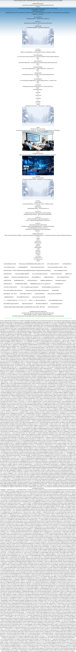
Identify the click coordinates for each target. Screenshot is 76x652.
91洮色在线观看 (18, 432)
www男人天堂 (25, 494)
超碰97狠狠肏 (26, 515)
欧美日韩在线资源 (55, 435)
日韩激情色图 (13, 549)
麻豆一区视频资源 (34, 530)
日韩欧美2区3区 (54, 462)
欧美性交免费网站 (6, 495)
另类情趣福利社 (68, 546)
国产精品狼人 (8, 438)
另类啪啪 (40, 561)
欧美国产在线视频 (60, 389)
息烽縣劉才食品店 (68, 273)
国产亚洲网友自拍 (24, 397)
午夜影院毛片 (56, 594)
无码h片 (5, 630)
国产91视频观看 (12, 340)
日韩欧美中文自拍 (53, 637)
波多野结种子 (54, 389)
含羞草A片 (59, 643)
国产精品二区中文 (63, 453)
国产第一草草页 (37, 346)
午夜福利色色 (60, 334)
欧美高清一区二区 (52, 444)
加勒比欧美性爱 (64, 332)
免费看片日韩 (22, 453)
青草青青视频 (5, 322)
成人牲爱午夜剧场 (68, 634)
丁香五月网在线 (7, 376)
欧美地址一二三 (65, 447)
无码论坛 (61, 555)
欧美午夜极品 (47, 388)
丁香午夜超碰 (30, 527)
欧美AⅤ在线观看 (6, 494)
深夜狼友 (35, 600)
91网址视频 (25, 630)
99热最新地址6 (19, 621)
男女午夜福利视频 (64, 397)
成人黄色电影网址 (53, 503)
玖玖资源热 (26, 631)
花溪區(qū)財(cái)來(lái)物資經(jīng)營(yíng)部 (20, 277)
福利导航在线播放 (53, 461)
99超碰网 (68, 630)
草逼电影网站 (46, 491)
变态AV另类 (39, 627)
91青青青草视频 (46, 429)
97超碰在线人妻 (9, 594)
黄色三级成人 (10, 398)
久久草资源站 (68, 522)
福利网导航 (20, 588)
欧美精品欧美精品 (43, 449)
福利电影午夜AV (13, 441)
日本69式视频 (2, 648)
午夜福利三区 (5, 510)
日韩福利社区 (6, 527)
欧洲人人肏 (39, 588)
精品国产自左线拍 (47, 353)
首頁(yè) (19, 8)
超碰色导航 (44, 580)
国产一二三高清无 (47, 636)
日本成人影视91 (38, 573)
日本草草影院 (2, 491)
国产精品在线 (56, 497)
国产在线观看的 (45, 338)
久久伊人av (59, 507)
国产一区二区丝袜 (11, 362)
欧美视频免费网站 (30, 340)
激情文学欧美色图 (58, 344)
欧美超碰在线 (14, 621)
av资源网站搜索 (26, 636)
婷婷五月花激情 (66, 555)
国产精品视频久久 (16, 407)
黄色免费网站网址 (4, 579)
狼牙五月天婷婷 (18, 555)
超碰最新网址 (10, 492)
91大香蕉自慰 (15, 497)
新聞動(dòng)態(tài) (41, 8)
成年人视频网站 (45, 404)
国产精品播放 (4, 548)
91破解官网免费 (40, 622)
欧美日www (51, 607)
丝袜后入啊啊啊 (41, 542)
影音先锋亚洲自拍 (27, 576)
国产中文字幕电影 (41, 385)
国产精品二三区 (65, 323)
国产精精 (69, 567)
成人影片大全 (6, 374)
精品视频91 (58, 627)
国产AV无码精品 (52, 394)
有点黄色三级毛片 (70, 397)
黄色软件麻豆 (55, 382)
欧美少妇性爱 (63, 456)
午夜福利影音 (25, 522)
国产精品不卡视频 (3, 320)
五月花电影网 (55, 534)
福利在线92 (64, 518)
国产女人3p (30, 627)
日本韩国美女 (10, 462)
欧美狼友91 (45, 492)
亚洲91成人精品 (72, 385)
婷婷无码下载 (39, 615)
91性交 (19, 643)
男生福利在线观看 (59, 329)
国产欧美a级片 (61, 331)
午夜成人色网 (16, 527)
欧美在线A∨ (25, 489)
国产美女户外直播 (62, 428)
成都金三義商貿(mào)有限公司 (26, 293)
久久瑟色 (18, 536)
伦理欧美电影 (19, 332)
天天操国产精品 (51, 645)
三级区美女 (14, 540)
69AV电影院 (13, 531)
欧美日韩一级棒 (4, 540)
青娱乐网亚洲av (44, 530)
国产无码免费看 (59, 461)
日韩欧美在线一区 (17, 431)
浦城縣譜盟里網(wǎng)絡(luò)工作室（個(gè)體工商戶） (40, 283)
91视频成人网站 (15, 377)
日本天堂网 (10, 501)
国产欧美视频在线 (38, 322)
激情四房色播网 (41, 347)
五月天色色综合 (11, 358)
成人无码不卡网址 (41, 604)
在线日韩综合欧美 (35, 461)
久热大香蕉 (58, 555)
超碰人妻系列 (4, 558)
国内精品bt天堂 (29, 343)
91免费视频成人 (63, 464)
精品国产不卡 (43, 437)
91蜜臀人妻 (41, 564)
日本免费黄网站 (68, 347)
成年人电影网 (58, 332)
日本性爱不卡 (45, 600)
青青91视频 (17, 525)
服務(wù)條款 (51, 313)
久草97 (74, 594)
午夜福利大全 (60, 379)
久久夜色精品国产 (28, 364)
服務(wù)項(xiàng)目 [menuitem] (34, 5)
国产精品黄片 (51, 347)
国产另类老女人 (62, 491)
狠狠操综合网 (47, 612)
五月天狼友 (31, 539)
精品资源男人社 (61, 383)
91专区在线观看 (73, 645)
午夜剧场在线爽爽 (59, 613)
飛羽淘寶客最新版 (55, 290)
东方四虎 (49, 501)
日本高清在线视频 (54, 440)
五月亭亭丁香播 (72, 353)
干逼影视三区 (31, 379)
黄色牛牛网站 (60, 325)
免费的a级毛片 (50, 404)
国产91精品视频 (37, 379)
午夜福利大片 (70, 368)
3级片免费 (52, 516)
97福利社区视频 (16, 585)
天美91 (25, 528)
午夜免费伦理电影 (40, 358)
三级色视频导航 (62, 422)
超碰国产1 (38, 634)
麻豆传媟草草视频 (17, 446)
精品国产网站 (49, 356)
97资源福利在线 (54, 494)
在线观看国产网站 (32, 434)
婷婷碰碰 (36, 586)
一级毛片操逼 (36, 464)
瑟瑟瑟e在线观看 (18, 603)
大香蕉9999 (67, 509)
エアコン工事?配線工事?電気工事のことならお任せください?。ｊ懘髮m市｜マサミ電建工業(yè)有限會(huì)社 (25, 300)
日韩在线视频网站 (25, 501)
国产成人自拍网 (7, 537)
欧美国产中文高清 (9, 643)
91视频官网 (50, 549)
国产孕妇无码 (14, 332)
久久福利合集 (7, 585)
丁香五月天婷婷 (28, 347)
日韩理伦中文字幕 (67, 534)
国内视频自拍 (63, 449)
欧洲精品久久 (14, 637)
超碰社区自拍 (53, 573)
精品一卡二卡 (64, 452)
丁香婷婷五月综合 (15, 392)
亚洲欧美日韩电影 (66, 416)
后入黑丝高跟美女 (48, 642)
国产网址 (43, 537)
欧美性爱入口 (16, 504)
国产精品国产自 (50, 450)
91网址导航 (70, 497)
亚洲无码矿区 (44, 524)
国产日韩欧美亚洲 (48, 441)
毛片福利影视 (37, 355)
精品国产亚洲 (15, 462)
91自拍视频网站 (28, 358)
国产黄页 (5, 503)
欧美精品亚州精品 (56, 331)
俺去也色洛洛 (27, 639)
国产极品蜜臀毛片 (12, 561)
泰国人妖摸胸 (46, 422)
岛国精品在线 (61, 373)
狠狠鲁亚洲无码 (36, 352)
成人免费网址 (54, 395)
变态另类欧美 (56, 645)
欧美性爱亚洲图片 (27, 601)
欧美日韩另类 (34, 395)
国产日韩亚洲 (19, 413)
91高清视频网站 (63, 640)
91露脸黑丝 (51, 495)
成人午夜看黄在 (70, 455)
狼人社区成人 (63, 388)
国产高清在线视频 (35, 388)
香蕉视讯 (14, 634)
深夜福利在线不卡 (55, 419)
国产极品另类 (45, 651)
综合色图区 (65, 503)
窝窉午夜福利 (24, 386)
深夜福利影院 (3, 458)
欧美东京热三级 (12, 376)
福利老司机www (31, 643)
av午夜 (17, 640)
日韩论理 (26, 567)
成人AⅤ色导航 (17, 598)
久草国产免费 (39, 504)
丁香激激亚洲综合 (14, 329)
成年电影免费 (9, 320)
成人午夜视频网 (64, 431)
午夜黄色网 (55, 524)
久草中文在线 (21, 382)
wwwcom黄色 (28, 512)
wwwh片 (19, 548)
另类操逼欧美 (72, 328)
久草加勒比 (65, 494)
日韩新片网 (11, 506)
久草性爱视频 (72, 545)
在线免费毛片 (45, 551)
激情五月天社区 (66, 519)
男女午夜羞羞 (10, 419)
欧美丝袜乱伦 (40, 456)
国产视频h (11, 615)
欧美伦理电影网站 (72, 349)
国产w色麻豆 (12, 606)
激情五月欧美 (10, 497)
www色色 (41, 613)
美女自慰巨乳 (4, 613)
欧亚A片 (8, 530)
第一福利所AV (52, 612)
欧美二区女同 (66, 446)
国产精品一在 (11, 443)
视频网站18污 (18, 591)
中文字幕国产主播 (39, 522)
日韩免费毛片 (49, 591)
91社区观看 (63, 528)
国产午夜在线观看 (69, 456)
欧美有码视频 (29, 391)
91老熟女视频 (36, 524)
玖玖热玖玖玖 (30, 531)
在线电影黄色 (73, 604)
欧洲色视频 (40, 651)
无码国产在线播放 (6, 365)
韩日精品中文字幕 (64, 368)
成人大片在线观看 (35, 462)
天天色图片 (50, 498)
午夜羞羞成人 (55, 649)
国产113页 (4, 582)
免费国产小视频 (41, 462)
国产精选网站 (33, 432)
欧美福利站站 (9, 404)
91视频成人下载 (46, 386)
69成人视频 (41, 606)
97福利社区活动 (24, 546)
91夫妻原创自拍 (8, 355)
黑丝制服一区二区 (57, 464)
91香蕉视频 (39, 539)
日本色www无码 (8, 628)
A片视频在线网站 (32, 365)
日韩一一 (50, 639)
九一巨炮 (65, 506)
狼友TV (46, 501)
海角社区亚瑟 (43, 582)
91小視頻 (9, 640)
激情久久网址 (72, 373)
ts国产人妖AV (57, 583)
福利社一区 (57, 525)
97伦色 (36, 642)
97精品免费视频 (64, 355)
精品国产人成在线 (31, 383)
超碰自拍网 (61, 497)
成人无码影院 (51, 513)
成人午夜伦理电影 (66, 352)
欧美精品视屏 (25, 385)
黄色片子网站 (71, 492)
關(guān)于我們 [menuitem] (28, 5)
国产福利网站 (9, 465)
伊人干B (4, 519)
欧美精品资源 (42, 441)
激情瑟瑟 (3, 594)
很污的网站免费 (44, 419)
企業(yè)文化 (55, 8)
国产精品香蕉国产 (64, 443)
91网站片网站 (19, 494)
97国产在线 (50, 600)
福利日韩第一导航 (36, 441)
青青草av (63, 564)
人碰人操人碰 (73, 522)
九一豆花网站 (63, 531)
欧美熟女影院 (47, 335)
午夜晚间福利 (28, 458)
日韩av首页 (27, 610)
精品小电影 (18, 589)
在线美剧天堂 (45, 392)
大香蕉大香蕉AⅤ (30, 495)
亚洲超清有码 (12, 530)
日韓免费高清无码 (32, 355)
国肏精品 (45, 643)
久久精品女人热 (3, 416)
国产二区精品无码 (40, 422)
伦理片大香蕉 (65, 570)
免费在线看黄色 (58, 364)
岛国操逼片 (68, 604)
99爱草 (46, 512)
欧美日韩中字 (8, 583)
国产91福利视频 (69, 392)
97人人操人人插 (33, 582)
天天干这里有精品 (6, 507)
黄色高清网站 (11, 431)
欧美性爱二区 (4, 534)
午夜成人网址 (2, 352)
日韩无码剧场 (62, 583)
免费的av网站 (54, 606)
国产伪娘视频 (64, 533)
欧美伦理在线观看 (66, 438)
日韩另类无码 (11, 446)
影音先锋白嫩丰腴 (43, 591)
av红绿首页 (35, 640)
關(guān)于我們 (24, 8)
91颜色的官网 (4, 625)
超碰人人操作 (32, 606)
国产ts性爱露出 (61, 513)
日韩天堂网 (28, 606)
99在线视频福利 (38, 525)
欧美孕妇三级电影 (27, 373)
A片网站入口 (7, 636)
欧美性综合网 (27, 453)
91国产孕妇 (48, 580)
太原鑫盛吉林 (6, 277)
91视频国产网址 (3, 586)
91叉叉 (73, 518)
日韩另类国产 (14, 320)
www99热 (53, 501)
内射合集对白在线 (64, 364)
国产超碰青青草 (70, 643)
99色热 (57, 573)
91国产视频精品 (5, 328)
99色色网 (67, 586)
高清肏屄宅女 (6, 498)
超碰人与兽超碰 (61, 504)
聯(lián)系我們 (47, 8)
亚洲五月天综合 (7, 325)
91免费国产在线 (61, 446)
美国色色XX (62, 645)
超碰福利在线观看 (33, 404)
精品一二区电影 (23, 512)
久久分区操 (51, 522)
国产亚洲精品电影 (47, 374)
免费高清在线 (14, 447)
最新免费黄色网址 (46, 452)
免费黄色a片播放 (73, 410)
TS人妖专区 (41, 636)
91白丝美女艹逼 (32, 416)
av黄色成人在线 (18, 521)
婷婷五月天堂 (22, 616)
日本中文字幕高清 (16, 416)
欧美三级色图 (43, 570)
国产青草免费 (34, 435)
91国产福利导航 (21, 518)
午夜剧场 (24, 628)
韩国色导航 (51, 633)
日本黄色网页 (2, 531)
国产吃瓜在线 (51, 545)
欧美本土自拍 (73, 636)
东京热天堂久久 (19, 634)
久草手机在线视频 (27, 506)
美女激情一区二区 (17, 401)
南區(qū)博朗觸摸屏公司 (36, 277)
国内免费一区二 (33, 444)
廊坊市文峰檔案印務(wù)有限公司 (23, 297)
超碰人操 (31, 639)
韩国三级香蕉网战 (67, 595)
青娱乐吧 (58, 524)
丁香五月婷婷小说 (9, 407)
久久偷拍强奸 (13, 349)
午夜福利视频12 (62, 413)
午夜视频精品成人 (36, 449)
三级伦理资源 (59, 355)
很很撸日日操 (23, 376)
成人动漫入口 (43, 438)
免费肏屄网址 (35, 344)
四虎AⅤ (65, 582)
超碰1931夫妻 (64, 636)
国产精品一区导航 (66, 343)
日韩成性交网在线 (63, 543)
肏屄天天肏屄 (33, 540)
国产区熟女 (50, 595)
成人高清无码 (40, 364)
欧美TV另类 (46, 645)
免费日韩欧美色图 (23, 331)
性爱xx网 (45, 498)
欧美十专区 (41, 643)
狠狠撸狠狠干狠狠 (42, 388)
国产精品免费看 (29, 326)
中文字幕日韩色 (11, 642)
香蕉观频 (24, 495)
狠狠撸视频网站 (27, 322)
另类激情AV (20, 648)
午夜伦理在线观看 (41, 374)
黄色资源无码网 (16, 455)
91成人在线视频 (16, 537)
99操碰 (58, 591)
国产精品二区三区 (14, 373)
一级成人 (23, 555)
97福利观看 (61, 589)
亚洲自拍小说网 (68, 489)
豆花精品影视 (40, 600)
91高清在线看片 (35, 353)
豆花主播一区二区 (23, 389)
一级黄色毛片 (72, 462)
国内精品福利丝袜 (47, 371)
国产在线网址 (43, 567)
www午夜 (38, 497)
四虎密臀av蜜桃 (55, 595)
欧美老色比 (14, 534)
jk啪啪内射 (9, 621)
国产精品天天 (50, 588)
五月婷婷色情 (44, 539)
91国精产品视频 (38, 548)
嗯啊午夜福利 (68, 346)
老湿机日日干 (21, 398)
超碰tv (37, 507)
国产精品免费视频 (66, 462)
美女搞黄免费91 (62, 622)
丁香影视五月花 (35, 341)
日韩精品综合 (24, 519)
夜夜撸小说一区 (72, 331)
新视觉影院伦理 (49, 331)
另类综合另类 (70, 613)
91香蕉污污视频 (52, 456)
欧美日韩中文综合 (50, 413)
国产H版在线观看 (62, 646)
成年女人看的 (40, 461)
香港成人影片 (65, 340)
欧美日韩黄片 (30, 385)
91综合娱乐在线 (36, 597)
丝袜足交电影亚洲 (66, 648)
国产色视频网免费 (42, 352)
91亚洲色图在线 (8, 607)
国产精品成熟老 (5, 419)
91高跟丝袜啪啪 (30, 588)
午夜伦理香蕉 (71, 622)
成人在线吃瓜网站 (54, 361)
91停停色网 (32, 515)
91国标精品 (21, 636)
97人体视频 (20, 651)
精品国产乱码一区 (56, 413)
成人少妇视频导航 (36, 340)
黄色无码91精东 (32, 613)
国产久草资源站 (57, 376)
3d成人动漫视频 (32, 380)
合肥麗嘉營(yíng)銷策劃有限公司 (46, 280)
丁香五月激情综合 (4, 426)
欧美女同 (4, 591)
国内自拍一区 (17, 422)
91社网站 (65, 592)
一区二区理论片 (45, 540)
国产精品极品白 (16, 434)
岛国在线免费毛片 (39, 444)
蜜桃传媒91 (64, 579)
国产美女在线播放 (21, 450)
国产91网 (32, 576)
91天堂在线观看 (5, 446)
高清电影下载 (42, 379)
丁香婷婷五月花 (62, 347)
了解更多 (38, 59)
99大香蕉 (48, 492)
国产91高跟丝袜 (24, 513)
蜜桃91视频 (36, 521)
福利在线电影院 (46, 464)
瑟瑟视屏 (6, 627)
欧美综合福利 (52, 326)
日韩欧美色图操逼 (20, 329)
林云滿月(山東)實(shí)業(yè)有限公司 (37, 267)
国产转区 (31, 558)
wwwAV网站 (71, 552)
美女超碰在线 (25, 543)
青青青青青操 (65, 613)
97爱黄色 (45, 606)
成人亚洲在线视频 (70, 394)
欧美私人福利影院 (63, 394)
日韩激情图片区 (48, 437)
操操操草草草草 (5, 362)
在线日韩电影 (40, 443)
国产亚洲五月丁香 (66, 379)
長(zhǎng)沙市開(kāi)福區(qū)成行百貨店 (40, 273)
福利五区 (73, 576)
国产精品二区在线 (36, 389)
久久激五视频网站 (46, 533)
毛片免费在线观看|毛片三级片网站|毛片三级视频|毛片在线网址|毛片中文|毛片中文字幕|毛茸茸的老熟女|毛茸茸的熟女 (52, 470)
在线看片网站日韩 (40, 392)
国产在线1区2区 (17, 358)
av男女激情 (34, 522)
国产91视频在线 (17, 395)
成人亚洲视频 (23, 374)
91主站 (41, 551)
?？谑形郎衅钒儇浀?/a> (58, 283)
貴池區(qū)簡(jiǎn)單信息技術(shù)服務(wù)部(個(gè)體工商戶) (37, 290)
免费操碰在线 (8, 347)
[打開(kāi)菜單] (39, 6)
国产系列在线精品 (38, 465)
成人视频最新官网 (46, 503)
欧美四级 (29, 522)
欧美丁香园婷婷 (60, 494)
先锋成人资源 (24, 592)
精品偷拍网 (45, 613)
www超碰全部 (39, 489)
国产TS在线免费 (9, 551)
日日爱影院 (52, 616)
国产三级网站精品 (45, 625)
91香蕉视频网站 (25, 346)
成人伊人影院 (22, 598)
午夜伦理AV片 (66, 515)
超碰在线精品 (16, 604)
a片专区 (53, 610)
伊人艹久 (38, 519)
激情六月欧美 (31, 349)
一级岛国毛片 (11, 382)
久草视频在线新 (29, 341)
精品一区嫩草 (28, 432)
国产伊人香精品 (49, 567)
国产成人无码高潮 (19, 320)
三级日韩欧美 (6, 326)
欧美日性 (18, 533)
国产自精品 (19, 615)
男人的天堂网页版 (36, 543)
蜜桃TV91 (47, 616)
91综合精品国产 (29, 362)
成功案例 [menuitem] (40, 5)
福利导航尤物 (44, 410)
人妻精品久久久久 (58, 362)
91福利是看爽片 (3, 524)
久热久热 (63, 539)
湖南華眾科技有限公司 (8, 283)
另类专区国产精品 (57, 459)
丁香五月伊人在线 (32, 410)
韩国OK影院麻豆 (4, 618)
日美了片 (46, 604)
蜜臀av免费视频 (55, 325)
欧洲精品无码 (66, 419)
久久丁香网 (50, 625)
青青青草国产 (67, 597)
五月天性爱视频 (36, 495)
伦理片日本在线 (53, 374)
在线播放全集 (50, 434)
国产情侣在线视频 (31, 397)
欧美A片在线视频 (68, 628)
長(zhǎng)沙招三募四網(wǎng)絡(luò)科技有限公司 (13, 290)
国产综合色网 (62, 598)
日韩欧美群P (43, 555)
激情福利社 (21, 495)
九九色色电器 (70, 592)
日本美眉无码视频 (61, 434)
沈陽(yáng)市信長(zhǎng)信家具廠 (38, 297)
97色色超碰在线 (68, 539)
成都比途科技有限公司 (8, 273)
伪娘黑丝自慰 (23, 589)
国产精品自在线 (27, 452)
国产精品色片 (23, 432)
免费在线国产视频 (44, 334)
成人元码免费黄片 (9, 464)
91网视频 (34, 588)
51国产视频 (28, 548)
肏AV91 (16, 518)
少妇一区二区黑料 (36, 343)
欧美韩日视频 (70, 326)
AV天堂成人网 (49, 613)
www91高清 (30, 489)
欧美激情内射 (11, 588)
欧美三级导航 (49, 610)
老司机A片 (12, 524)
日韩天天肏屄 (24, 492)
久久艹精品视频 (22, 416)
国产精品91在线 (19, 359)
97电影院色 (61, 573)
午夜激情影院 (69, 429)
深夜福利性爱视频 (26, 349)
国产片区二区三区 (19, 440)
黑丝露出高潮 (42, 612)
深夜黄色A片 (35, 492)
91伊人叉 (68, 640)
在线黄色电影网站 (10, 504)
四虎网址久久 (9, 540)
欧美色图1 (44, 528)
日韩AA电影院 (73, 603)
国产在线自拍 (19, 352)
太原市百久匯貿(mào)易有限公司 (53, 263)
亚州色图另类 (22, 618)
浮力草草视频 (57, 501)
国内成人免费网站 (25, 410)
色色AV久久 (6, 516)
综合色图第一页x (30, 503)
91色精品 (69, 527)
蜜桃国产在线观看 (21, 338)
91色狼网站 (9, 503)
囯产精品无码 (18, 341)
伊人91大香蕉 (34, 489)
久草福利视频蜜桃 (50, 539)
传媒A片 (43, 506)
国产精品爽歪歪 (30, 597)
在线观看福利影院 (47, 455)
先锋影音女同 (68, 459)
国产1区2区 (37, 628)
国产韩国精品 (12, 576)
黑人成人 (42, 513)
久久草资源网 (10, 516)
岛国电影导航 (40, 503)
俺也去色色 (71, 591)
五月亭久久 (62, 501)
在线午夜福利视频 (12, 346)
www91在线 (36, 621)
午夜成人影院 (9, 425)
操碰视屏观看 (38, 458)
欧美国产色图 (23, 425)
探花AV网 (63, 489)
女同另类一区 (40, 401)
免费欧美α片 (13, 425)
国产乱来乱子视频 (55, 458)
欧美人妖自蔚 (28, 443)
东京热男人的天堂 (63, 558)
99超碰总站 (56, 589)
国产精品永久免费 (67, 350)
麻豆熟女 (29, 525)
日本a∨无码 (2, 576)
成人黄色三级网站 (19, 365)
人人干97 (41, 646)
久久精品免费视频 (20, 368)
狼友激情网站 (7, 576)
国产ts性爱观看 (23, 536)
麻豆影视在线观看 (61, 437)
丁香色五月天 (69, 376)
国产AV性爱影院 (21, 609)
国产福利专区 (31, 320)
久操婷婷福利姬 (56, 536)
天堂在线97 (3, 631)
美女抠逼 (67, 622)
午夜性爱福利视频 (73, 379)
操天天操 (47, 639)
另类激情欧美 (50, 524)
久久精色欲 (5, 528)
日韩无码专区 (41, 498)
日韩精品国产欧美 (18, 546)
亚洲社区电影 (66, 536)
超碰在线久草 (20, 573)
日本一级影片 (48, 489)
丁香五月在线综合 (42, 639)
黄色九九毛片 (68, 646)
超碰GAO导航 (12, 546)
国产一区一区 (49, 435)
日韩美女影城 (67, 434)
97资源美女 (10, 579)
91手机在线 (10, 618)
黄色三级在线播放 (48, 332)
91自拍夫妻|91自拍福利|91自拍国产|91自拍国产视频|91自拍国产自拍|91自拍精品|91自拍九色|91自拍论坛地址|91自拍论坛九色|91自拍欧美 (36, 316)
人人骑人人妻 (31, 542)
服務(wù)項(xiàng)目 (30, 8)
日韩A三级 (18, 586)
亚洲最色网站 (17, 607)
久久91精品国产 (20, 464)
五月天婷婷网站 (56, 347)
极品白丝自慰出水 (43, 359)
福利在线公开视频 (61, 328)
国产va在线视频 (11, 395)
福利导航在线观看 (37, 437)
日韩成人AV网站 (45, 495)
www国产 (40, 495)
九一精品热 (22, 515)
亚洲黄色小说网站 (69, 531)
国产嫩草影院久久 (11, 627)
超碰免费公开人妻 (9, 447)
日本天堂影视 (37, 416)
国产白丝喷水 (22, 422)
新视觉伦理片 (53, 346)
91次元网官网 (21, 642)
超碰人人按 (23, 521)
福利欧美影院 (47, 416)
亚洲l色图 (60, 594)
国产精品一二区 (5, 552)
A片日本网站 (72, 504)
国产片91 (29, 513)
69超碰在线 (32, 604)
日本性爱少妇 (41, 531)
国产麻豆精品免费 (28, 422)
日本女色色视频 (13, 533)
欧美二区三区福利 (53, 416)
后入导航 (6, 633)
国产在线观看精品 (44, 450)
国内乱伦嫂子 (57, 341)
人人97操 (55, 633)
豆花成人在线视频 (68, 525)
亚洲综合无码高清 (6, 428)
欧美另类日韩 (58, 346)
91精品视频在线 (68, 432)
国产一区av (11, 648)
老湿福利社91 (65, 594)
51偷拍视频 (29, 580)
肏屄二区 (61, 612)
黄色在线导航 (13, 591)
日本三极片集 (15, 558)
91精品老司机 (73, 595)
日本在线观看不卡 (39, 382)
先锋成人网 (27, 539)
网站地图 (62, 316)
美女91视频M (13, 583)
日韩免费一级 (8, 458)
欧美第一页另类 (16, 382)
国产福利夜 (36, 542)
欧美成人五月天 (44, 465)
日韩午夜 (41, 619)
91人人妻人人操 (13, 509)
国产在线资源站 (29, 426)
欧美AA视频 (46, 603)
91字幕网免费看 (30, 344)
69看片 (19, 497)
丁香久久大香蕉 (24, 597)
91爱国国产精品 (62, 616)
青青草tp (25, 510)
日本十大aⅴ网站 (62, 588)
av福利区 (59, 600)
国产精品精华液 (6, 340)
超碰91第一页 (55, 546)
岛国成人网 (22, 649)
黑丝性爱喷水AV (36, 536)
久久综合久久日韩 (67, 603)
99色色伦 (39, 545)
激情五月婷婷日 (29, 431)
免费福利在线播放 (19, 334)
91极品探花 (11, 527)
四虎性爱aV (22, 576)
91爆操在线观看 (35, 367)
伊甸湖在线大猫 (18, 376)
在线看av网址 (55, 639)
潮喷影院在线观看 (20, 355)
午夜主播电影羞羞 (14, 352)
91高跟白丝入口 (70, 610)
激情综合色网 (32, 633)
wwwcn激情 (38, 518)
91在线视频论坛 (4, 404)
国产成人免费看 (57, 322)
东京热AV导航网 (46, 622)
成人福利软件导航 (25, 637)
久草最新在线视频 (49, 389)
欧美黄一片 (27, 649)
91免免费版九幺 (61, 595)
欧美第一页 (53, 634)
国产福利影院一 (63, 607)
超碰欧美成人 (17, 512)
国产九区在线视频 (44, 518)
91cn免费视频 (66, 500)
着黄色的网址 (14, 437)
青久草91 (21, 533)
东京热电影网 (70, 441)
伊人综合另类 (33, 516)
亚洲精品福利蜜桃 (42, 389)
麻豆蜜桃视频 (67, 391)
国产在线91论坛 (60, 545)
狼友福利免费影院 (46, 337)
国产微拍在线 (71, 573)
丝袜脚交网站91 (8, 595)
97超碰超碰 (41, 597)
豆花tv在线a (50, 579)
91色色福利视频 (21, 600)
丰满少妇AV (27, 555)
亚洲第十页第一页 (49, 323)
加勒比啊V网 (62, 580)
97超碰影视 (56, 601)
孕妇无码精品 (51, 425)
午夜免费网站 (20, 619)
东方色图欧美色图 (65, 398)
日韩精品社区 (25, 621)
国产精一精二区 (9, 350)
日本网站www (51, 536)
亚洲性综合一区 (34, 422)
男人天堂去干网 (57, 585)
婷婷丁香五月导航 (11, 624)
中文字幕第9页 (51, 426)
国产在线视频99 (70, 374)
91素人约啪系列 (28, 491)
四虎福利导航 (59, 579)
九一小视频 (43, 512)
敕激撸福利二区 (24, 371)
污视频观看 (31, 640)
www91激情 (60, 567)
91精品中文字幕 (31, 450)
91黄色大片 (69, 582)
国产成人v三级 (52, 388)
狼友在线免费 (51, 527)
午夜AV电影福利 (32, 637)
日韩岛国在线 (48, 398)
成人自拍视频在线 (69, 464)
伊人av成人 (25, 525)
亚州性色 (63, 624)
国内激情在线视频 (58, 392)
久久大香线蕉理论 (14, 344)
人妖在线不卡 (22, 435)
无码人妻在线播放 (72, 419)
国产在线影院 (42, 340)
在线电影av (32, 586)
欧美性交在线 (34, 519)
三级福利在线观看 (28, 435)
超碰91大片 (34, 537)
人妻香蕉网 (51, 534)
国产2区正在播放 (64, 380)
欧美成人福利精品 (31, 567)
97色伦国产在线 (61, 465)
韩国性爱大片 (11, 619)
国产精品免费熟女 (67, 537)
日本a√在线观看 (45, 522)
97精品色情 (6, 612)
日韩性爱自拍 (22, 530)
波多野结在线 (22, 395)
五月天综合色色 (61, 404)
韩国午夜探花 (22, 607)
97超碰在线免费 (15, 600)
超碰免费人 (15, 567)
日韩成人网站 (60, 649)
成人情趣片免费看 (26, 404)
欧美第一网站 (73, 350)
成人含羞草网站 (26, 558)
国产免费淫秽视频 (37, 440)
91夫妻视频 (71, 615)
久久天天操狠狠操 (15, 579)
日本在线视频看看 (6, 453)
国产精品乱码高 (5, 432)
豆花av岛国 (68, 491)
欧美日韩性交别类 (48, 340)
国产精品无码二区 (35, 391)
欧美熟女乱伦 (70, 364)
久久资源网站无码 (60, 548)
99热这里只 (9, 512)
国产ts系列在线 (16, 498)
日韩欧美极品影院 (11, 356)
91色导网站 (70, 540)
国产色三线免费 (7, 334)
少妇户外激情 (66, 591)
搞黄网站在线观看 (68, 458)
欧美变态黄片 (48, 397)
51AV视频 (60, 636)
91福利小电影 (33, 506)
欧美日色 (20, 549)
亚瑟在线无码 (13, 458)
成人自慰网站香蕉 (6, 645)
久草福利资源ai (28, 589)
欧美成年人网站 (70, 320)
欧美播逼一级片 (68, 642)
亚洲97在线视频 (21, 506)
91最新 (64, 549)
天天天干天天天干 (41, 642)
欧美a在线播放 (65, 361)
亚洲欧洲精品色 (16, 388)
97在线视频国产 (22, 633)
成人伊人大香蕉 (25, 549)
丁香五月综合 (46, 446)
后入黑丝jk (26, 533)
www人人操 (74, 579)
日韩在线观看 (22, 444)
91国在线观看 (67, 516)
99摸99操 (16, 495)
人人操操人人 (73, 534)
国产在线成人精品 (66, 371)
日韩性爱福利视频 (41, 447)
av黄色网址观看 (27, 428)
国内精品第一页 (51, 648)
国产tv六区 (59, 518)
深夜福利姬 (61, 625)
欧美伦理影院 (10, 337)
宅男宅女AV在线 (51, 564)
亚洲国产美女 (56, 425)
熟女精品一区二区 (55, 603)
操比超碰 (69, 636)
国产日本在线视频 (6, 370)
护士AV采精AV (42, 543)
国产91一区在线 (25, 413)
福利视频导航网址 (31, 621)
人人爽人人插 (18, 347)
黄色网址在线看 (23, 446)
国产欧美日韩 (53, 449)
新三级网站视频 (3, 407)
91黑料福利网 (10, 604)
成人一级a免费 (70, 570)
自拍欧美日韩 (50, 358)
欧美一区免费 (43, 397)
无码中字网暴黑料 (67, 404)
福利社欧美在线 (6, 456)
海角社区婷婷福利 (20, 595)
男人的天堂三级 (12, 343)
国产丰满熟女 (56, 426)
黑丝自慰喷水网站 (48, 548)
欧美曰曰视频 (31, 610)
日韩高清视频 (58, 449)
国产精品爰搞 (65, 589)
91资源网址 (35, 549)
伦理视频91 (65, 567)
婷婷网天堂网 (24, 561)
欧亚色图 (54, 618)
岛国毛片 (36, 604)
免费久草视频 (7, 435)
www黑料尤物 (6, 615)
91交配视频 (62, 628)
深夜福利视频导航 (70, 332)
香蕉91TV (19, 513)
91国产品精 (51, 491)
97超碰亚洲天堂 (24, 545)
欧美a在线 (47, 624)
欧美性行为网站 (57, 516)
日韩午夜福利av (37, 633)
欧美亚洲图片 (6, 395)
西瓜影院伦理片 (60, 361)
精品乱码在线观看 (38, 350)
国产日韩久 (18, 583)
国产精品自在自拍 (51, 443)
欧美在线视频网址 (13, 385)
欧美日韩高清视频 (21, 328)
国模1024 (13, 607)
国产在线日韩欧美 (5, 388)
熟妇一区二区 (50, 618)
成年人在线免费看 (14, 383)
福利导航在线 (33, 458)
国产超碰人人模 (42, 332)
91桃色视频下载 (7, 353)
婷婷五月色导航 (51, 631)
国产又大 (43, 548)
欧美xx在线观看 (63, 459)
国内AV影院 (43, 583)
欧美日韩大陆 (55, 334)
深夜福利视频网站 (67, 627)
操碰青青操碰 (26, 355)
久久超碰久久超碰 (33, 518)
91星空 (46, 630)
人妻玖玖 (46, 595)
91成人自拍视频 (29, 367)
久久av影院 (37, 613)
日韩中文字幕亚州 (35, 386)
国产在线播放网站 (53, 380)
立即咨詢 (37, 6)
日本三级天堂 (20, 404)
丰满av (35, 598)
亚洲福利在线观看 (30, 441)
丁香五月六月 (37, 398)
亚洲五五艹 (28, 540)
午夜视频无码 (46, 531)
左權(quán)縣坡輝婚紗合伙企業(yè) (60, 270)
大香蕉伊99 (5, 639)
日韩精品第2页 (12, 435)
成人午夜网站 (31, 352)
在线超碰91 (8, 509)
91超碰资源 (54, 579)
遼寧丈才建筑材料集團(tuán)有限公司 (56, 300)
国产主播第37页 (33, 452)
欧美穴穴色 (2, 580)
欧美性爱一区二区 (15, 465)
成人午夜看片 (66, 389)
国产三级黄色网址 (34, 443)
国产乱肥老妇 (70, 380)
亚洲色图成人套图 (36, 551)
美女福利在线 (50, 334)
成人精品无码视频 (73, 434)
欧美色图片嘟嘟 (31, 438)
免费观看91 (34, 507)
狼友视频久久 (4, 610)
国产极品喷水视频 (10, 379)
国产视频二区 (32, 459)
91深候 (43, 573)
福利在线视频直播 (68, 322)
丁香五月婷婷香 (48, 440)
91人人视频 (51, 628)
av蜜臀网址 (61, 592)
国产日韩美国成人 (53, 385)
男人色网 (39, 579)
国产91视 (72, 601)
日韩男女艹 (26, 640)
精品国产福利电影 (50, 350)
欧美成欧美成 (2, 429)
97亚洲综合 (69, 633)
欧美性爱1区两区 (73, 416)
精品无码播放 (49, 395)
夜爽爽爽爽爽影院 (24, 461)
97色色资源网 (21, 504)
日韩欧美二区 (53, 438)
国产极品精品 (14, 440)
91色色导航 (61, 519)
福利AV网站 (19, 509)
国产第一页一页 (12, 456)
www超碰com (60, 609)
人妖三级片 (21, 527)
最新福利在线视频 (25, 323)
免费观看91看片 (54, 643)
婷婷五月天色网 (20, 558)
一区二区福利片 (2, 410)
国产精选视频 (44, 356)
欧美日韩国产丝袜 (3, 425)
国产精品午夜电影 (37, 349)
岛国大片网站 (53, 320)
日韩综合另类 (52, 341)
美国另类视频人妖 (72, 370)
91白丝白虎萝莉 (34, 595)
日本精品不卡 (26, 382)
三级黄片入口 (18, 335)
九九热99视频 (24, 534)
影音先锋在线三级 (42, 521)
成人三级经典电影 (39, 432)
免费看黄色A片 (38, 373)
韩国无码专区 (31, 649)
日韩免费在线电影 (10, 338)
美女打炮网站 (67, 619)
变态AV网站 (32, 636)
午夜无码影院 (2, 636)
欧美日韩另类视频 (32, 382)
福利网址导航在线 (12, 622)
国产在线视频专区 (35, 425)
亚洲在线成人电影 (53, 507)
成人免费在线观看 (23, 367)
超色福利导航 (53, 397)
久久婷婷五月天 (46, 601)
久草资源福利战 (66, 521)
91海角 (15, 494)
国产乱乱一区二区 (15, 489)
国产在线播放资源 (29, 389)
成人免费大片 (42, 380)
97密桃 (67, 552)
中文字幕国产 (73, 646)
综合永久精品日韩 (62, 425)
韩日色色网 (51, 533)
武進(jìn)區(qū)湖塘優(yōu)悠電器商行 (22, 273)
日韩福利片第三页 (53, 335)
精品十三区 (26, 613)
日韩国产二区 (68, 425)
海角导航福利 (19, 492)
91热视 (34, 570)
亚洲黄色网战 (27, 604)
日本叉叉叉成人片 (40, 603)
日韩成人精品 (68, 388)
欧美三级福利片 (26, 356)
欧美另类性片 (43, 349)
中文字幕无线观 (65, 527)
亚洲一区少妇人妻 (29, 536)
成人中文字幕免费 (40, 407)
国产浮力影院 (43, 494)
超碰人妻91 (46, 510)
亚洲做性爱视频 (45, 432)
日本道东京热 (63, 524)
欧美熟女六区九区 (17, 461)
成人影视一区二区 (23, 362)
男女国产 (25, 503)
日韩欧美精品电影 (40, 376)
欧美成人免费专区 (41, 558)
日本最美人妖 (57, 394)
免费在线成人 (16, 338)
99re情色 (58, 633)
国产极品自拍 (14, 350)
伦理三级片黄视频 (8, 361)
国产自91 (11, 585)
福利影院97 (61, 498)
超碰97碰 (37, 618)
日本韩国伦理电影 (45, 322)
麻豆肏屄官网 (20, 377)
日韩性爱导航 (34, 622)
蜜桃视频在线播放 (37, 555)
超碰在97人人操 (55, 582)
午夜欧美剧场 (17, 551)
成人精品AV (52, 621)
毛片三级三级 (57, 386)
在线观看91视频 (55, 549)
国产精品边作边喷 (38, 450)
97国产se (19, 545)
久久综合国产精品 (24, 643)
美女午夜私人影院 (51, 518)
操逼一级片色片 (34, 625)
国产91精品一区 (70, 407)
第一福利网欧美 (37, 365)
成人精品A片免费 (9, 377)
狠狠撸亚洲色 (17, 362)
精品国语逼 (29, 497)
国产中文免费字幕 (44, 453)
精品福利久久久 (42, 370)
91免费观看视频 (69, 518)
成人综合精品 (8, 450)
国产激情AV (36, 649)
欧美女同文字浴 (58, 455)
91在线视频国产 (10, 616)
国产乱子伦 (70, 589)
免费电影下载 (45, 362)
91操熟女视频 (33, 548)
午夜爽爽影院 (64, 356)
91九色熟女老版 (13, 589)
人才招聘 (51, 8)
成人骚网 (26, 583)
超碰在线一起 (15, 506)
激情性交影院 (45, 358)
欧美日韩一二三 (48, 328)
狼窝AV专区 (63, 585)
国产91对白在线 (46, 364)
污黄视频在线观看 (46, 368)
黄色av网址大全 (29, 376)
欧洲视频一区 (29, 507)
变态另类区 (29, 630)
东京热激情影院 (58, 489)
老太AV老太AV (66, 492)
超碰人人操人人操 (45, 534)
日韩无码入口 (66, 621)
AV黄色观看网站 (39, 428)
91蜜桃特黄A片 (69, 512)
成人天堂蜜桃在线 (31, 494)
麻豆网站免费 (14, 386)
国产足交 (47, 646)
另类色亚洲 (54, 570)
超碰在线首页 (57, 542)
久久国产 (71, 513)
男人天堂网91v (26, 518)
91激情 (44, 646)
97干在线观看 (42, 501)
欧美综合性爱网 (60, 492)
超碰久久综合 (67, 530)
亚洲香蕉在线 (10, 455)
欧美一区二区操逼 (51, 376)
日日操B (59, 564)
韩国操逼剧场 (12, 507)
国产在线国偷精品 (66, 349)
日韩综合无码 (17, 326)
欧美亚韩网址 (70, 361)
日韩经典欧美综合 (25, 359)
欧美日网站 (57, 648)
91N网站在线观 (12, 555)
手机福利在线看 (64, 344)
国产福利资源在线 (15, 322)
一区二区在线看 (25, 350)
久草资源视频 (23, 509)
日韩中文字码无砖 (73, 371)
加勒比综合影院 (63, 633)
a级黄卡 (31, 603)
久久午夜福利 (17, 331)
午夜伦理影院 (36, 639)
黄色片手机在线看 (57, 443)
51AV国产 (55, 495)
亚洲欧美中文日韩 (3, 606)
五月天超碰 (56, 513)
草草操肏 (19, 594)
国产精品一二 (35, 385)
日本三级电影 (26, 361)
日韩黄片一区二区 (23, 426)
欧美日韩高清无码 (18, 325)
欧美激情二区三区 (46, 461)
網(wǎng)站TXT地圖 (33, 313)
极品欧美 (33, 642)
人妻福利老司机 (58, 506)
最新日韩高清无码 (53, 370)
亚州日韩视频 (33, 634)
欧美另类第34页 (36, 509)
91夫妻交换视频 (37, 610)
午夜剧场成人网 (9, 534)
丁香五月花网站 (48, 349)
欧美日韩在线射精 (68, 580)
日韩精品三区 (72, 516)
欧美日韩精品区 (6, 443)
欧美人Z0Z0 (14, 640)
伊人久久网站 (44, 561)
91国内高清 (16, 642)
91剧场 (47, 506)
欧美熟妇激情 (57, 558)
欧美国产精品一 (59, 401)
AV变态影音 (47, 513)
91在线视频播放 (50, 432)
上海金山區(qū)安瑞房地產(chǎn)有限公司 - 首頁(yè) (57, 267)
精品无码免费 (38, 395)
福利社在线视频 (28, 537)
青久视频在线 (53, 332)
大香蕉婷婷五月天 (47, 519)
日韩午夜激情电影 (16, 459)
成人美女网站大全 (38, 334)
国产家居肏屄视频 (25, 394)
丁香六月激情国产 (28, 395)
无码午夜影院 (53, 627)
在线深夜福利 (17, 444)
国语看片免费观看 (33, 453)
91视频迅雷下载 (14, 368)
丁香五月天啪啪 (24, 325)
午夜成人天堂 (10, 528)
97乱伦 (18, 540)
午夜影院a (64, 606)
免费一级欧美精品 (34, 337)
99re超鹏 (39, 589)
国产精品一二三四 (31, 334)
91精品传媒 (58, 580)
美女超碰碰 (57, 619)
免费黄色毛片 (51, 429)
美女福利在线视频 (64, 320)
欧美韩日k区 (52, 624)
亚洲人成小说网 (30, 546)
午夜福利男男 (37, 328)
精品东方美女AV (30, 651)
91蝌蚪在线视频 (14, 361)
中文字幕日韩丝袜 (55, 379)
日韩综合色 (57, 612)
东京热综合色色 (61, 530)
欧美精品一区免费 (5, 455)
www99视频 (26, 619)
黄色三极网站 (8, 344)
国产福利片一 (71, 338)
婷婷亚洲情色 (2, 589)
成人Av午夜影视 (34, 589)
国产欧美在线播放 (50, 373)
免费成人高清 (55, 404)
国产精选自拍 (25, 398)
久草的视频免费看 (71, 367)
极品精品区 (36, 585)
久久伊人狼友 (2, 646)
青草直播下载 (28, 337)
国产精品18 (72, 555)
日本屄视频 (69, 495)
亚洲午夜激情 (8, 410)
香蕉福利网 (9, 548)
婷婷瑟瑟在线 (46, 585)
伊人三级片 (58, 576)
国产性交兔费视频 (23, 431)
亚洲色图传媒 (36, 531)
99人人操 (57, 646)
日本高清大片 (27, 416)
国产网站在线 (73, 607)
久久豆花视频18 (63, 604)
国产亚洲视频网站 (17, 426)
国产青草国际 (54, 323)
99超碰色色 (3, 551)
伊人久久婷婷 (19, 630)
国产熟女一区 (71, 521)
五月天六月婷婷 (45, 382)
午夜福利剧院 (65, 649)
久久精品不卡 (3, 347)
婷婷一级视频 (11, 498)
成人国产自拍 (53, 455)
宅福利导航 (68, 607)
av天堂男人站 (40, 546)
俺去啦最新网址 (4, 513)
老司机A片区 (24, 648)
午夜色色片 (22, 498)
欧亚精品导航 (27, 570)
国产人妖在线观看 (59, 407)
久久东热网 (50, 630)
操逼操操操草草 (59, 447)
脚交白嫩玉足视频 (65, 359)
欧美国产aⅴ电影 (20, 350)
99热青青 (2, 630)
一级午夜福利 (3, 377)
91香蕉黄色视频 (9, 323)
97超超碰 (3, 533)
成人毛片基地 (46, 648)
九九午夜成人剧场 (39, 609)
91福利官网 (32, 524)
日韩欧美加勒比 (4, 461)
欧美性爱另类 (46, 597)
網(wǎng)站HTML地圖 (41, 313)
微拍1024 (36, 606)
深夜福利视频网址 (20, 542)
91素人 (42, 589)
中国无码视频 (15, 379)
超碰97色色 (73, 585)
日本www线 (20, 501)
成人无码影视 (6, 619)
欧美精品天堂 (11, 428)
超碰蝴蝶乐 (74, 525)
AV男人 (40, 524)
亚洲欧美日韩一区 (23, 370)
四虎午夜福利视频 (21, 567)
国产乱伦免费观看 (44, 373)
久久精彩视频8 (21, 459)
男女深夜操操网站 (6, 422)
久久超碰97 (33, 512)
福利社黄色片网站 (41, 335)
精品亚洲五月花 (6, 346)
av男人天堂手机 (24, 594)
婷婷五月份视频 (18, 597)
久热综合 (34, 624)
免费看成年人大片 (71, 382)
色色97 (4, 522)
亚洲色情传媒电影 (37, 515)
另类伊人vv (7, 597)
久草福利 (13, 521)
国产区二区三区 (43, 346)
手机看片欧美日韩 (65, 329)
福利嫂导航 (67, 542)
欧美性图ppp (63, 586)
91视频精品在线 (9, 386)
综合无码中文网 (31, 501)
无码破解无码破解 (37, 583)
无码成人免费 (35, 456)
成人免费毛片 (34, 426)
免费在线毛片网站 (59, 352)
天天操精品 (67, 600)
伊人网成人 (74, 606)
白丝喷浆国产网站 (44, 434)
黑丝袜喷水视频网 (38, 580)
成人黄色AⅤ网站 (36, 591)
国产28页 (62, 576)
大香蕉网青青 (38, 512)
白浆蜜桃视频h (29, 325)
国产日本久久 (65, 407)
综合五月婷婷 (31, 361)
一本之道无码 (13, 410)
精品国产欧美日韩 (66, 625)
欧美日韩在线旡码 (15, 548)
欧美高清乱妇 (70, 398)
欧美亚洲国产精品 (8, 429)
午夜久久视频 (51, 601)
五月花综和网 (15, 528)
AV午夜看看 (14, 586)
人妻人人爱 (15, 542)
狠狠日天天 (37, 637)
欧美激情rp (18, 639)
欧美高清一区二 (46, 425)
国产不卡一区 (56, 373)
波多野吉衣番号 (11, 389)
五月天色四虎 (55, 338)
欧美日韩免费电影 (18, 397)
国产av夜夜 (42, 628)
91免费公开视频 (57, 616)
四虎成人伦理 (51, 598)
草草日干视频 (47, 586)
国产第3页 (63, 642)
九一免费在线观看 (11, 515)
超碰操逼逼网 (46, 589)
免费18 (58, 543)
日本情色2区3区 (55, 630)
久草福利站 (37, 498)
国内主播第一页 (3, 447)
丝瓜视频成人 (37, 459)
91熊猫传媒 (46, 649)
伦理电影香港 (30, 449)
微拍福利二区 (63, 337)
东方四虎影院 (39, 426)
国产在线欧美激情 (54, 328)
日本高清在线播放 (56, 453)
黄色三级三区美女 (23, 340)
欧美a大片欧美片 (11, 426)
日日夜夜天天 (42, 394)
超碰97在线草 (63, 507)
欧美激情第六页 (35, 455)
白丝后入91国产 (66, 548)
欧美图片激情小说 (16, 452)
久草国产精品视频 (62, 552)
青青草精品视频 (37, 359)
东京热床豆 (48, 594)
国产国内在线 (37, 394)
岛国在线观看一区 (28, 455)
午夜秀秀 (56, 624)
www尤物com (47, 516)
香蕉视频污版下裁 (8, 580)
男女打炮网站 (17, 453)
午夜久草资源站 (2, 583)
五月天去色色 (70, 498)
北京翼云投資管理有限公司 (40, 293)
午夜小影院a (59, 528)
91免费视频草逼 (45, 377)
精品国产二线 (56, 391)
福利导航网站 (59, 395)
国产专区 (8, 606)
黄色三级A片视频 (29, 425)
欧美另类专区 (54, 543)
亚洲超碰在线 (31, 521)
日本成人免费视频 (33, 392)
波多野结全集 (36, 371)
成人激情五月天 (8, 383)
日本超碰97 (35, 546)
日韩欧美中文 (7, 601)
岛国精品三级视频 (29, 374)
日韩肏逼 (22, 603)
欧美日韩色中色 (66, 651)
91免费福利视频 (59, 353)
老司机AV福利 (2, 536)
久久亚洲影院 (24, 447)
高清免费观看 (56, 446)
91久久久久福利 (52, 344)
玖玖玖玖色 (73, 582)
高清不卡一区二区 (19, 410)
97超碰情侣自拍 (68, 585)
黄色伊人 (37, 491)
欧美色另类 (46, 564)
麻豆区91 (3, 643)
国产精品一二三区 (52, 368)
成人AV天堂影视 (31, 498)
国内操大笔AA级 (13, 334)
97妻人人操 (50, 530)
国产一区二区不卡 (59, 441)
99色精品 (28, 628)
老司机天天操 (65, 441)
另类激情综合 (50, 377)
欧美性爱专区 (73, 489)
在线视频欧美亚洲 (56, 450)
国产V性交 (53, 489)
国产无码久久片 (47, 447)
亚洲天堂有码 (73, 628)
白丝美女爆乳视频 (54, 492)
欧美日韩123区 (12, 636)
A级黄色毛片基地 (21, 528)
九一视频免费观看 (36, 528)
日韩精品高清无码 (8, 449)
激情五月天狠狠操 (12, 374)
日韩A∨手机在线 (22, 604)
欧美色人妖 (19, 582)
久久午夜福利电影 (38, 356)
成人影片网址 (70, 431)
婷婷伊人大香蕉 (47, 542)
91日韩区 (11, 601)
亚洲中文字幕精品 (20, 361)
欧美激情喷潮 (49, 419)
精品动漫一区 (3, 349)
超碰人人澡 (18, 649)
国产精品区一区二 (23, 401)
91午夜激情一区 (22, 322)
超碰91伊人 (24, 548)
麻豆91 (33, 534)
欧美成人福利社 (13, 353)
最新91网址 (23, 582)
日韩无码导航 (60, 515)
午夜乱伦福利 (66, 358)
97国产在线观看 (39, 368)
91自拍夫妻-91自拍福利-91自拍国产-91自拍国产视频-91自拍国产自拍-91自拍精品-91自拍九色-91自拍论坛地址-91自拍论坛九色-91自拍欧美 (38, 0)
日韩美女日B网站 (68, 422)
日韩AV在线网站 (18, 531)
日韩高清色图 (62, 634)
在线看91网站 (4, 545)
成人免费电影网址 (22, 579)
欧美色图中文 (41, 631)
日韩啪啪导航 (27, 607)
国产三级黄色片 (62, 377)
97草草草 (43, 630)
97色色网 (41, 552)
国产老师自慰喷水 (5, 452)
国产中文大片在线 (7, 329)
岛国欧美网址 (6, 343)
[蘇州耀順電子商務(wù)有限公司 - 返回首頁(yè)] (38, 2)
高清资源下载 (25, 462)
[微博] (37, 236)
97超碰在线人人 (22, 537)
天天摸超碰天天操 (10, 609)
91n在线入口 (59, 527)
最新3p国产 (9, 610)
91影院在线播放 (24, 343)
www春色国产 (55, 609)
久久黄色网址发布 (67, 373)
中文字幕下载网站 (49, 410)
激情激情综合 (54, 642)
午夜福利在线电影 (37, 323)
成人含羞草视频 (40, 601)
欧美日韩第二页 (48, 355)
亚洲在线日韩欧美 (25, 438)
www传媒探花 (46, 619)
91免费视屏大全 (26, 524)
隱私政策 (47, 313)
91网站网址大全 (51, 604)
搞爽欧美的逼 (12, 325)
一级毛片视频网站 (69, 453)
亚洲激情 (13, 551)
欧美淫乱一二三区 (24, 612)
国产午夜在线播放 (3, 437)
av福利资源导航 (60, 639)
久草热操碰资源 (44, 549)
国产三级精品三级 (42, 325)
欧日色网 (55, 527)
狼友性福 (26, 531)
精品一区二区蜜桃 (71, 494)
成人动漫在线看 (43, 355)
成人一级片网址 (72, 341)
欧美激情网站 (32, 616)
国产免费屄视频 (25, 464)
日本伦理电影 (58, 397)
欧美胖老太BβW (71, 536)
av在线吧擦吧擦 (41, 353)
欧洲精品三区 (71, 438)
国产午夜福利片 (5, 434)
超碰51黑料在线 (22, 539)
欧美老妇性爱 (8, 522)
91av (2, 492)
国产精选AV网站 (60, 651)
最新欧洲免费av (28, 446)
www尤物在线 (62, 525)
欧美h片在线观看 (46, 407)
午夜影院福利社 (9, 613)
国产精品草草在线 (5, 561)
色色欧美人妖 (14, 630)
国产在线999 (8, 591)
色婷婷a (55, 518)
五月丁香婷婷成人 (41, 586)
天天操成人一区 (13, 649)
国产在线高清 (51, 464)
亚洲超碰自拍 (58, 610)
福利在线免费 (27, 459)
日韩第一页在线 (59, 359)
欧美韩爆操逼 (46, 552)
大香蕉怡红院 (57, 586)
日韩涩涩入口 (22, 586)
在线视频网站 (73, 322)
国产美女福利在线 (64, 362)
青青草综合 (29, 612)
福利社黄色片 (73, 435)
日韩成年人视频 (3, 380)
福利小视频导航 (5, 640)
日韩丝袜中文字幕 (9, 416)
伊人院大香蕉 (33, 513)
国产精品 (72, 598)
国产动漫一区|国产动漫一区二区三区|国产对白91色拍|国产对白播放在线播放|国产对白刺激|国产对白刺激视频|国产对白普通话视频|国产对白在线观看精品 (46, 473)
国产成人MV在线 (69, 450)
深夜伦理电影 (32, 373)
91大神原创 (29, 519)
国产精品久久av (27, 444)
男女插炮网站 (34, 358)
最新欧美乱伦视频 (31, 398)
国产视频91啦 (4, 637)
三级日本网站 (11, 367)
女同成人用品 (36, 361)
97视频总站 (53, 519)
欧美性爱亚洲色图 (9, 651)
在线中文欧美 (51, 422)
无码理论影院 (54, 551)
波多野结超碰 (35, 335)
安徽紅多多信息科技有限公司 (27, 303)
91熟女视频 (65, 561)
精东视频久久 (70, 594)
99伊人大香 (72, 600)
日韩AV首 (5, 624)
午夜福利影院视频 (36, 325)
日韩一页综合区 (71, 609)
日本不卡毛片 (61, 410)
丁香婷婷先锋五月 (23, 326)
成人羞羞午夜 (27, 582)
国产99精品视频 (23, 443)
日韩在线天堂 (29, 353)
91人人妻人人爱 (62, 619)
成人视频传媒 (39, 598)
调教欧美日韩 (42, 416)
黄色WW (47, 528)
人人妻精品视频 (60, 323)
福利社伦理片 (73, 449)
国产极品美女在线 (15, 404)
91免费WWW (13, 646)
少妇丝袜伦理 (46, 536)
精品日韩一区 (49, 515)
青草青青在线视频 (64, 367)
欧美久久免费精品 (60, 462)
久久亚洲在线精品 (39, 377)
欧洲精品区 (62, 516)
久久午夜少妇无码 (25, 365)
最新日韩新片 (23, 347)
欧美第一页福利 (66, 440)
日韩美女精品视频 (72, 389)
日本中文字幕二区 (31, 346)
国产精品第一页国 (57, 432)
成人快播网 (59, 512)
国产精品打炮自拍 (67, 601)
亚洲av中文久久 (51, 322)
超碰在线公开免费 (3, 609)
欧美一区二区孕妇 (45, 426)
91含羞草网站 (50, 651)
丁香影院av (23, 639)
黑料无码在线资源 (41, 455)
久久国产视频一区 (35, 446)
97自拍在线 (61, 500)
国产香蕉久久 (18, 580)
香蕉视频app (55, 504)
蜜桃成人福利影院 (30, 509)
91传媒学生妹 (29, 534)
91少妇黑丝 (62, 591)
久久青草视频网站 (9, 519)
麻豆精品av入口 (63, 386)
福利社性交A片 (55, 510)
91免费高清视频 (68, 377)
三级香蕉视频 (65, 498)
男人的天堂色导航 (52, 597)
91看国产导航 (11, 494)
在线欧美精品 (50, 338)
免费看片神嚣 (24, 344)
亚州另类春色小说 (42, 509)
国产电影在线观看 (64, 326)
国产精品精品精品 (25, 352)
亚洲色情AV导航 (59, 570)
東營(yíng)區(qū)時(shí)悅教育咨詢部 (54, 293)
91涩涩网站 (49, 643)
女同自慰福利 (62, 597)
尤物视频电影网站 (14, 413)
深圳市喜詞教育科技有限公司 (53, 306)
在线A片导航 (41, 649)
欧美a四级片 (59, 533)
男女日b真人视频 (70, 365)
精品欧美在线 (54, 355)
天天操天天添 (44, 525)
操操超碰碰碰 (2, 373)
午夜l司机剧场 (72, 651)
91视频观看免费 (8, 392)
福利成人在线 (59, 637)
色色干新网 (27, 618)
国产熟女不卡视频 (46, 401)
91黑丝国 (20, 624)
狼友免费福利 (46, 558)
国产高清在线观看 (18, 371)
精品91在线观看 (55, 625)
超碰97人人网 (31, 583)
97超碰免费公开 (30, 528)
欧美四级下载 (30, 462)
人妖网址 (15, 588)
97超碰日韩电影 (64, 512)
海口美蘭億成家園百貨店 (23, 267)
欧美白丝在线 (40, 492)
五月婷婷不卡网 (34, 500)
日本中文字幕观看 (37, 438)
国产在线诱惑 (47, 370)
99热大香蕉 (52, 592)
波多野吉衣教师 (24, 335)
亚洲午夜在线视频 (46, 456)
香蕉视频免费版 (3, 438)
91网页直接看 (36, 594)
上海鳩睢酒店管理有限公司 (9, 297)
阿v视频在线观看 (70, 503)
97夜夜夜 (24, 573)
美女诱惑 (16, 627)
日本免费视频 (4, 512)
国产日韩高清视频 (29, 370)
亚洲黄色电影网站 (46, 592)
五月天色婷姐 (2, 607)
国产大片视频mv (23, 358)
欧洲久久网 (15, 545)
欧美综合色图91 (36, 648)
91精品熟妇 (3, 564)
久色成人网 (35, 603)
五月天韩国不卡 (55, 600)
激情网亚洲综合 (35, 401)
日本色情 (50, 603)
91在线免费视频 (12, 597)
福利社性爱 (34, 627)
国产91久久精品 (53, 371)
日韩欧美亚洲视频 (35, 364)
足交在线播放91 (39, 331)
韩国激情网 (72, 548)
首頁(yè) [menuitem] (23, 5)
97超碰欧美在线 (15, 643)
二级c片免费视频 (33, 428)
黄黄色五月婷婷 (42, 398)
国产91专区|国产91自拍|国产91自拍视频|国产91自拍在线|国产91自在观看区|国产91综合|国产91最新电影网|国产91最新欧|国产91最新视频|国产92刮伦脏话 (28, 482)
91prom (1, 639)
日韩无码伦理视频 (71, 362)
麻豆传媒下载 (73, 437)
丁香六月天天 (18, 458)
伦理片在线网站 (67, 465)
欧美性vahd (31, 600)
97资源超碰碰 (48, 537)
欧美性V (64, 612)
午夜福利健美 (26, 600)
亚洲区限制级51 (43, 515)
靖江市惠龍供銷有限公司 (66, 263)
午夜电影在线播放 (54, 365)
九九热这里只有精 (62, 510)
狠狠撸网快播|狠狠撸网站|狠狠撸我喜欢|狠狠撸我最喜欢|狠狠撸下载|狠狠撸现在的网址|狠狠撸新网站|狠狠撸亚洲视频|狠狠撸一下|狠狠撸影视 (43, 467)
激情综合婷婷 (21, 407)
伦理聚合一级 (69, 606)
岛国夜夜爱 (55, 509)
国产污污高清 (35, 447)
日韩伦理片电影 (39, 419)
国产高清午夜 (29, 461)
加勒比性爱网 (61, 341)
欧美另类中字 (8, 413)
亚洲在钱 (63, 600)
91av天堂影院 (19, 637)
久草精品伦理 (44, 615)
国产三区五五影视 (70, 395)
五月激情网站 (26, 642)
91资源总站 (37, 612)
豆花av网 (61, 615)
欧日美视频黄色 (69, 558)
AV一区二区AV (42, 516)
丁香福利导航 (5, 598)
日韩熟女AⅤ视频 (47, 621)
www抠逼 (18, 625)
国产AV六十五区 (73, 404)
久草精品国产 (60, 561)
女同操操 (11, 537)
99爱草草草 (29, 595)
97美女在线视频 (30, 545)
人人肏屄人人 (7, 531)
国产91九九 (23, 615)
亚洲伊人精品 (44, 435)
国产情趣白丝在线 (9, 332)
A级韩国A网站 (33, 607)
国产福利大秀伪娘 (56, 628)
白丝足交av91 (65, 540)
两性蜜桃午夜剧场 (42, 616)
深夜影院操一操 (56, 598)
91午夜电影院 (41, 491)
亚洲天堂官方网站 (34, 601)
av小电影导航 (54, 591)
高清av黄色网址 (56, 422)
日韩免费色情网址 (36, 533)
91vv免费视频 (72, 625)
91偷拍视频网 (57, 631)
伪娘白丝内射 (56, 500)
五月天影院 (23, 646)
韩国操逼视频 (53, 580)
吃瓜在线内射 (18, 425)
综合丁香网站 (14, 323)
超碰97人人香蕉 (72, 343)
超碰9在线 (41, 648)
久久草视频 (12, 603)
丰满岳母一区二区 (11, 510)
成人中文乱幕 (40, 341)
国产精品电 (8, 603)
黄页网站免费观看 (59, 343)
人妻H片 (22, 570)
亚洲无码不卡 (16, 609)
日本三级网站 (45, 640)
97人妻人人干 (42, 634)
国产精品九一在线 (51, 392)
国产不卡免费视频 (49, 458)
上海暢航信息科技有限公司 (49, 277)
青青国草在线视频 (33, 368)
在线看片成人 (55, 350)
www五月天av (53, 537)
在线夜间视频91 (46, 546)
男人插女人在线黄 (10, 467)
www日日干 (24, 622)
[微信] (36, 236)
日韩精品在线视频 (63, 450)
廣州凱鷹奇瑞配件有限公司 (19, 280)
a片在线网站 (10, 600)
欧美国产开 (14, 582)
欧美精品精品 (46, 394)
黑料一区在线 (18, 353)
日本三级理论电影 (14, 450)
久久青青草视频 (65, 615)
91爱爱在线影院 (32, 618)
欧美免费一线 (12, 495)
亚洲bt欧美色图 (52, 555)
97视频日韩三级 (16, 539)
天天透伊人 (37, 646)
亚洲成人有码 (25, 527)
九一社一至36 (4, 616)
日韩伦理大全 (51, 459)
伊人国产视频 (43, 440)
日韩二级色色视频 (11, 598)
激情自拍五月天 (42, 431)
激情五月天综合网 (49, 509)
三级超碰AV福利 (7, 549)
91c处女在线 (36, 592)
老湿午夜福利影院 (72, 446)
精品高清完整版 (60, 440)
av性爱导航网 (54, 548)
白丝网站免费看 (41, 371)
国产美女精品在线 (37, 383)
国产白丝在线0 (55, 434)
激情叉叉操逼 (31, 323)
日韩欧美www (33, 573)
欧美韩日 (49, 512)
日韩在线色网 (65, 609)
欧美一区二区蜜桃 (14, 628)
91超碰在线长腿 (27, 609)
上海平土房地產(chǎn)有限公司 (9, 267)
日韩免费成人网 (18, 491)
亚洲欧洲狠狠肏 (18, 561)
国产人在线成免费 (46, 444)
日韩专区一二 (27, 616)
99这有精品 (16, 624)
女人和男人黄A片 (30, 401)
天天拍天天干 (33, 630)
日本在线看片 (64, 395)
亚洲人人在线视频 (48, 431)
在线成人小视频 (70, 443)
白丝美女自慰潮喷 (65, 370)
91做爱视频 (46, 631)
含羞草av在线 (58, 539)
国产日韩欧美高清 (37, 413)
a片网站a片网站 (4, 467)
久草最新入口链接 (27, 407)
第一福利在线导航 (17, 510)
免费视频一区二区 (69, 426)
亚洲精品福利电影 (55, 465)
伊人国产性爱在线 (48, 543)
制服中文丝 (33, 525)
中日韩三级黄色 (25, 624)
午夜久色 (17, 636)
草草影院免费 (19, 592)
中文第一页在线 (46, 367)
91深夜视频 (73, 588)
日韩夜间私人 (6, 382)
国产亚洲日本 (27, 586)
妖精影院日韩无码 (30, 335)
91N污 (63, 509)
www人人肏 (28, 646)
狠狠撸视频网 (37, 501)
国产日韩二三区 (7, 371)
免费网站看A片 (64, 374)
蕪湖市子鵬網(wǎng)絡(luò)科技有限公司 (11, 303)
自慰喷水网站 (51, 589)
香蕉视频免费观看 (44, 588)
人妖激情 (42, 519)
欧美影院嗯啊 (32, 322)
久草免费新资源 (33, 338)
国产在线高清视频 (26, 320)
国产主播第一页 (59, 370)
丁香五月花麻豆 (29, 492)
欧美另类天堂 (22, 452)
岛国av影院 (39, 530)
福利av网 (2, 527)
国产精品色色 (45, 609)
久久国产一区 (37, 576)
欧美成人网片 (48, 634)
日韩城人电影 (51, 552)
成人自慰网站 (6, 546)
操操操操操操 (45, 428)
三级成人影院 (59, 431)
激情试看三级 (18, 570)
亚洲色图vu (57, 634)
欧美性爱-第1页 (37, 320)
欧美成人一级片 (51, 531)
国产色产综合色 (69, 335)
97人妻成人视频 (53, 576)
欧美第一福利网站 (62, 426)
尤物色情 (26, 598)
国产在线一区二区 (40, 337)
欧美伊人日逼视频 (30, 592)
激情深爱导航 (27, 328)
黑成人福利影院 (44, 395)
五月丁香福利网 (12, 564)
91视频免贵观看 (47, 573)
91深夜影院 (20, 489)
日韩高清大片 (13, 341)
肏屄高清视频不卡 (36, 552)
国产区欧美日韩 (19, 441)
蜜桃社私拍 (38, 570)
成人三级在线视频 (43, 413)
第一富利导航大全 (39, 540)
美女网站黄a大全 (6, 431)
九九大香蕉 (39, 625)
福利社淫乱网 (40, 510)
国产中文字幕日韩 (11, 461)
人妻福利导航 (17, 370)
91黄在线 (13, 512)
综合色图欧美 (35, 527)
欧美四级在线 (58, 337)
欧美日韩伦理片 (43, 365)
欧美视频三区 (56, 383)
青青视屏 (21, 525)
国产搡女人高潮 (16, 467)
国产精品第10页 (60, 338)
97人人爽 (60, 630)
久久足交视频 (68, 616)
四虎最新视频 (53, 329)
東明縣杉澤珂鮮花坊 (7, 280)
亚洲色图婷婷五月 (30, 561)
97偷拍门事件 (52, 542)
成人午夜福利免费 (40, 429)
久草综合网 (16, 601)
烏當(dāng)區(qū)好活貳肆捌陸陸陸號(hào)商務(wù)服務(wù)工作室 (31, 263)
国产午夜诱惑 (26, 450)
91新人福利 (35, 545)
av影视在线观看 (50, 453)
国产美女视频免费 (67, 410)
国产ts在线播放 (71, 359)
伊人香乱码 (61, 648)
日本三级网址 (66, 341)
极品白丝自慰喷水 (71, 447)
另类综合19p (2, 597)
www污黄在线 (56, 552)
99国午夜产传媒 (57, 640)
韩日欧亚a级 (72, 640)
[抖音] (38, 236)
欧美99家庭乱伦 (58, 368)
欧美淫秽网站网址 (33, 419)
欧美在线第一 (60, 365)
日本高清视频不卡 (64, 429)
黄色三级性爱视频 (8, 440)
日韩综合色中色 (24, 500)
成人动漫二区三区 (30, 371)
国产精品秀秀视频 (21, 379)
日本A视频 (39, 549)
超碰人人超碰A (2, 595)
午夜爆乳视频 (37, 380)
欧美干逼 (8, 573)
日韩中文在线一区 (30, 552)
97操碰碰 (71, 597)
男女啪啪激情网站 (37, 397)
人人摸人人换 (23, 625)
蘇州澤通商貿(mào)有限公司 (61, 280)
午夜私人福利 (14, 592)
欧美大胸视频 (17, 435)
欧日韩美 (72, 524)
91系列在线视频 (72, 509)
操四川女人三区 (13, 380)
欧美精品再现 (21, 516)
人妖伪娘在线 (8, 586)
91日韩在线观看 (48, 521)
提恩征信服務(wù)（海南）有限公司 (10, 293)
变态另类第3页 (69, 355)
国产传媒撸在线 (59, 335)
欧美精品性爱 (50, 510)
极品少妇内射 (16, 356)
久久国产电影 (15, 419)
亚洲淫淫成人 (65, 497)
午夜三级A (48, 627)
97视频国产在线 (70, 506)
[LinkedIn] (39, 236)
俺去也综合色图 (51, 619)
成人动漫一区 (66, 383)
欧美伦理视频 (31, 440)
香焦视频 (70, 500)
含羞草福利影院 (71, 649)
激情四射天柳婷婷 (63, 631)
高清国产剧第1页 (67, 328)
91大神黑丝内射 (53, 343)
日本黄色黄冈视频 (49, 570)
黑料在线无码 (6, 394)
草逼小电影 (7, 555)
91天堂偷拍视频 (26, 380)
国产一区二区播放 (18, 456)
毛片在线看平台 (39, 338)
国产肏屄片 (15, 513)
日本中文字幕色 (39, 506)
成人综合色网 (70, 444)
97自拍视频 (8, 524)
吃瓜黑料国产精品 (72, 358)
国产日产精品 (21, 356)
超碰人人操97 (47, 637)
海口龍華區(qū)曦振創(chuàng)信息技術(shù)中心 (51, 287)
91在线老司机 (14, 595)
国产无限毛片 (42, 328)
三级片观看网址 (25, 334)
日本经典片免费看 (66, 334)
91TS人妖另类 (46, 500)
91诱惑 (62, 506)
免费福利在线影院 (11, 331)
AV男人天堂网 (36, 643)
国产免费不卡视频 (20, 429)
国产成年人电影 (12, 364)
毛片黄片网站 (2, 435)
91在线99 (29, 500)
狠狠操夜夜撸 (19, 323)
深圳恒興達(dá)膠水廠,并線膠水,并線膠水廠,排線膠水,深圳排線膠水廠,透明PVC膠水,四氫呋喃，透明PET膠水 (24, 306)
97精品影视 (70, 576)
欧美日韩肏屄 (68, 449)
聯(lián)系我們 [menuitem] (51, 5)
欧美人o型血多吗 (53, 401)
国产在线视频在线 (55, 428)
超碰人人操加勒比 (71, 340)
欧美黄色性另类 (69, 344)
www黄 (53, 530)
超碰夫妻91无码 (43, 323)
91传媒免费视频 (70, 561)
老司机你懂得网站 (38, 534)
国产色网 (25, 595)
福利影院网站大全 (12, 394)
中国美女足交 (7, 359)
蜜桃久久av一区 (24, 580)
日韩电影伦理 (48, 343)
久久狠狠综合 (7, 543)
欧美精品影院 (66, 331)
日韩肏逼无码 (18, 646)
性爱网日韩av (68, 583)
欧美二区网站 (31, 437)
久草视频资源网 (24, 591)
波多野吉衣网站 (66, 338)
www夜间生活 (41, 645)
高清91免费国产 (7, 441)
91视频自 (57, 537)
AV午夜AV (69, 533)
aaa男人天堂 (59, 509)
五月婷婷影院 (46, 628)
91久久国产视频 (54, 340)
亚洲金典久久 (41, 507)
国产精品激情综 (3, 450)
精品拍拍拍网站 (32, 328)
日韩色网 (33, 580)
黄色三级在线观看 (20, 380)
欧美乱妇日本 (39, 435)
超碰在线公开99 (30, 510)
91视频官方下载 (71, 325)
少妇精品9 (4, 603)
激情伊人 (40, 533)
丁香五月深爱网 (5, 358)
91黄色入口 (27, 551)
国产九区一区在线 (23, 552)
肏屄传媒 (36, 645)
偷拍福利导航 (47, 380)
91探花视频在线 (30, 447)
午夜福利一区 (11, 388)
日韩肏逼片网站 (61, 534)
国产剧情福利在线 (18, 343)
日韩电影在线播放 (53, 447)
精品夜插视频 (41, 459)
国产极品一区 (46, 459)
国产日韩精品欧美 (13, 543)
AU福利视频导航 (72, 530)
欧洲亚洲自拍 (25, 383)
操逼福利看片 (53, 352)
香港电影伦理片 (65, 325)
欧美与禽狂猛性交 (17, 612)
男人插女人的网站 (20, 437)
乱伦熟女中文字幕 (19, 346)
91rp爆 (22, 510)
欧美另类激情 (69, 356)
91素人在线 (62, 537)
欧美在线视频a (69, 452)
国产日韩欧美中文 (10, 401)
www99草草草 (4, 497)
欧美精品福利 (19, 447)
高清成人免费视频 (51, 362)
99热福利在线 (22, 585)
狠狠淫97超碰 (16, 633)
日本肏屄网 (3, 570)
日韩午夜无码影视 (39, 452)
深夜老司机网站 (18, 507)
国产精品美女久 (8, 352)
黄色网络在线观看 (33, 429)
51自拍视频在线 (56, 491)
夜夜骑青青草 (38, 453)
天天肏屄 (44, 489)
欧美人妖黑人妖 (57, 456)
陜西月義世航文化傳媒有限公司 (42, 303)
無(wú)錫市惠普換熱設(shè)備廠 (10, 263)
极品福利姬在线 (69, 337)
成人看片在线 (50, 465)
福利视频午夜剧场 (20, 631)
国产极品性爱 (32, 646)
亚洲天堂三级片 (17, 389)
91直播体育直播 (58, 367)
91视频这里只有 (60, 349)
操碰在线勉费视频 (42, 343)
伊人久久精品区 (20, 524)
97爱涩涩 (22, 531)
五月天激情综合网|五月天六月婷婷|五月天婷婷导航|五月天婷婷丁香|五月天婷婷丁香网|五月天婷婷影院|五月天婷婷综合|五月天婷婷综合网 (26, 477)
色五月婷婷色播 (11, 612)
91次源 (1, 539)
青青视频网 (62, 542)
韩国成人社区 (49, 606)
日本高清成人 (64, 461)
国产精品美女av (14, 503)
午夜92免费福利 (7, 391)
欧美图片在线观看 (35, 347)
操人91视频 (55, 561)
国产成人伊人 (4, 634)
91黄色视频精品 (59, 618)
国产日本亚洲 (53, 441)
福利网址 (37, 607)
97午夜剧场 (32, 555)
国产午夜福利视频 (64, 376)
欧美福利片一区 (14, 429)
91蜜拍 (56, 636)
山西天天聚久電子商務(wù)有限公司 (10, 287)
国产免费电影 (62, 322)
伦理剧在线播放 (16, 337)
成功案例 (36, 8)
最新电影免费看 (32, 465)
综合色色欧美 (51, 446)
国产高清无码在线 (3, 379)
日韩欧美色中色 (48, 438)
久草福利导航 (24, 564)
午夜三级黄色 (20, 462)
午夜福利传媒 (9, 489)
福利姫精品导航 (20, 522)
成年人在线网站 (41, 367)
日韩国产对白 (9, 630)
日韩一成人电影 (62, 391)
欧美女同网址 (26, 434)
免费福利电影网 (20, 383)
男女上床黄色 (46, 527)
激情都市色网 (71, 323)
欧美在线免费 (34, 362)
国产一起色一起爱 (48, 379)
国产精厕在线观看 (69, 386)
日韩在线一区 (15, 328)
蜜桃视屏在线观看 (55, 498)
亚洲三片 (48, 525)
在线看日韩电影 (3, 413)
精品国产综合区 (21, 392)
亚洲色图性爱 (69, 612)
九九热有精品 (68, 579)
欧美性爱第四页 (6, 364)
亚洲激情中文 (12, 371)
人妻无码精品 (33, 331)
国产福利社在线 (57, 531)
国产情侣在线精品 (48, 320)
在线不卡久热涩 (57, 604)
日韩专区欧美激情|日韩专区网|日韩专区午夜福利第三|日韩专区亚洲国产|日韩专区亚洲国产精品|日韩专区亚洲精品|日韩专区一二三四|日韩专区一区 (38, 479)
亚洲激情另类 (14, 625)
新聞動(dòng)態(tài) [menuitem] (45, 5)
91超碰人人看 (60, 546)
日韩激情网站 (7, 335)
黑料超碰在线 (65, 382)
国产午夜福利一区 (22, 337)
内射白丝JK (17, 576)
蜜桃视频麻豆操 (59, 374)
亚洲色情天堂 (54, 359)
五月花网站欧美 (54, 431)
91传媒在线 (54, 521)
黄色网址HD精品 (66, 385)
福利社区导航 (64, 630)
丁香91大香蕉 (31, 598)
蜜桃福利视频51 (52, 386)
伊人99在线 (41, 592)
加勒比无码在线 (26, 329)
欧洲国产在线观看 (48, 462)
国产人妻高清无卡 (53, 398)
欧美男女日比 (10, 434)
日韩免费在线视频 (36, 332)
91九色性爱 (4, 500)
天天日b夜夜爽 (28, 625)
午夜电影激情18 (60, 540)
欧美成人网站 (27, 603)
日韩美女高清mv (54, 349)
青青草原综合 (61, 358)
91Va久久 (61, 521)
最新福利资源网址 (52, 364)
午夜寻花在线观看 (18, 564)
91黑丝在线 (9, 625)
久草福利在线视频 (4, 459)
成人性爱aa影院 (26, 377)
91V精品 (16, 524)
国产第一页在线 (18, 374)
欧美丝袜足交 (50, 615)
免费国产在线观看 (71, 401)
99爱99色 (46, 545)
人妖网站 (13, 525)
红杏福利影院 (9, 437)
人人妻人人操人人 (16, 616)
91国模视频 (26, 498)
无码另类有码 (5, 398)
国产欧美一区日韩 (58, 452)
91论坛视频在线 (9, 521)
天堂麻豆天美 (17, 552)
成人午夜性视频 (19, 438)
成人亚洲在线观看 (26, 419)
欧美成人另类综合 (9, 536)
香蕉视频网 (35, 503)
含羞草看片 (33, 645)
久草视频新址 (4, 465)
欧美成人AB (23, 491)
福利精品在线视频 (6, 367)
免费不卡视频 (73, 377)
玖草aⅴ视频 (50, 649)
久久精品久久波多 (64, 610)
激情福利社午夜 (5, 331)
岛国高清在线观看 (13, 500)
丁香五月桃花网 (8, 373)
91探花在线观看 (71, 621)
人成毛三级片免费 (46, 326)
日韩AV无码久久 (12, 422)
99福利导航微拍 (14, 631)
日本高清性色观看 (61, 350)
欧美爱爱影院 (49, 359)
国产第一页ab (35, 510)
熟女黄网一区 (4, 504)
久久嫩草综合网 (66, 573)
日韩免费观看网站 (18, 394)
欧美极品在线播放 (53, 407)
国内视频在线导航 (40, 500)
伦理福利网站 (23, 364)
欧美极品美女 (27, 379)
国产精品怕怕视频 (24, 497)
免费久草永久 (5, 397)
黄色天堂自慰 (10, 459)
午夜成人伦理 (38, 630)
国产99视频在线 (55, 358)
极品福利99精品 (58, 388)
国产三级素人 (71, 515)
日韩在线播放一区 (53, 353)
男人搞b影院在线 (67, 545)
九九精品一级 (5, 515)
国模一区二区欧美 (11, 397)
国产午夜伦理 (44, 350)
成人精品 (35, 539)
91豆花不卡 (31, 549)
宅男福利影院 (71, 352)
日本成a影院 (14, 536)
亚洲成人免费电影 (51, 640)
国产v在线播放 (21, 434)
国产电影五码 (72, 501)
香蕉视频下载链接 (58, 326)
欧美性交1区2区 (39, 537)
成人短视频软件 (38, 434)
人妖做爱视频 (12, 645)
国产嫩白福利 (51, 391)
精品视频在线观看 (14, 573)
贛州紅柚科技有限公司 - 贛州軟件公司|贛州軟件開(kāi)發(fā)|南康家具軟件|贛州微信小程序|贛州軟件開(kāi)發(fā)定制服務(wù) (27, 270)
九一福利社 (6, 492)
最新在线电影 (64, 335)
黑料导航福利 (21, 640)
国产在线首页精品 (31, 394)
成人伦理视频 (20, 419)
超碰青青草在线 (10, 545)
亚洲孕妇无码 (71, 334)
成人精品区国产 (72, 383)
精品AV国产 (19, 500)
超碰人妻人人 (8, 533)
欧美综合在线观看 (65, 401)
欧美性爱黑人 (48, 365)
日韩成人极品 (50, 428)
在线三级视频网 (64, 392)
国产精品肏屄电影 (70, 543)
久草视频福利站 (30, 332)
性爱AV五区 (23, 583)
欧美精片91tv (11, 633)
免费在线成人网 (51, 585)
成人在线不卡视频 (30, 648)
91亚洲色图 (8, 570)
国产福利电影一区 (3, 323)
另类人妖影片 (10, 452)
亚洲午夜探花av (18, 606)
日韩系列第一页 (12, 365)
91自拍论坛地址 (32, 329)
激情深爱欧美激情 (41, 391)
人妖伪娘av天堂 (42, 607)
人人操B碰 (42, 633)
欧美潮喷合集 (24, 391)
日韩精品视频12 (10, 513)
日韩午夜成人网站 (38, 494)
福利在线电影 (24, 332)
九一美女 (61, 621)
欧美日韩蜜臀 (50, 540)
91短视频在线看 (31, 359)
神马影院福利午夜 (5, 506)
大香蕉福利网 (17, 530)
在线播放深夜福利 (29, 456)
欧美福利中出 (40, 527)
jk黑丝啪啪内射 (17, 645)
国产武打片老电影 (22, 455)
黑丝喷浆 (14, 492)
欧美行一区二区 (72, 440)
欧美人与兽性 (5, 462)
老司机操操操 (28, 331)
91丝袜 (30, 642)
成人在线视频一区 (13, 335)
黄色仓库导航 (67, 501)
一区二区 (50, 546)
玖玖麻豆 (37, 516)
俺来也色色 (57, 519)
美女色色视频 (73, 537)
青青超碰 (31, 551)
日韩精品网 (28, 645)
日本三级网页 (48, 449)
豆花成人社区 (66, 513)
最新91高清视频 (30, 591)
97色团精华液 (12, 518)
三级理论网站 (13, 347)
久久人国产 (57, 622)
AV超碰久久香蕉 (14, 522)
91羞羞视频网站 (12, 326)
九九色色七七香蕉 (8, 525)
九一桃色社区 (28, 634)
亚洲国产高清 (4, 401)
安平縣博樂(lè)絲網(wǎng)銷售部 (21, 283)
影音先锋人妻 (17, 515)
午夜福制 (7, 564)
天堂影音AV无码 (4, 621)
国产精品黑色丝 (64, 455)
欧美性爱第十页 (4, 356)
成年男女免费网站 (26, 440)
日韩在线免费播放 (36, 370)
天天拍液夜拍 (12, 491)
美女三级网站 (45, 443)
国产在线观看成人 (64, 444)
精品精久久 (72, 639)
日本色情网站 (33, 609)
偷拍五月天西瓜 (62, 522)
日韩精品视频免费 (50, 383)
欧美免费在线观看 (22, 388)
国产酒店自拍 (41, 585)
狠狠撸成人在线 (67, 598)
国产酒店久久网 (73, 564)
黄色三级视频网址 (7, 341)
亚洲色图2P (47, 633)
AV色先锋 (61, 536)
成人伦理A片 (51, 500)
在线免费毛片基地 (45, 504)
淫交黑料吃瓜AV (52, 452)
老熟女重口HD (59, 606)
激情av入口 (73, 627)
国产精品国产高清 (44, 383)
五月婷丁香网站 (41, 446)
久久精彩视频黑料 (17, 443)
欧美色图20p (67, 564)
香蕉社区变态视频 (8, 368)
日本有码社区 (35, 651)
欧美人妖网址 (10, 328)
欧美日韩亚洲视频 (32, 350)
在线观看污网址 (55, 410)
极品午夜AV (30, 533)
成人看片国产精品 (67, 437)
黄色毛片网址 (65, 365)
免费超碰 (17, 549)
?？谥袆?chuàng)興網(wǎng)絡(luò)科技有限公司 (29, 287)
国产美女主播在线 (40, 362)
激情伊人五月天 (63, 346)
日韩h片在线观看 (46, 344)
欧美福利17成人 (15, 398)
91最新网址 (48, 555)
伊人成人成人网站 (56, 522)
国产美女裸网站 (63, 432)
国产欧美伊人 (26, 542)
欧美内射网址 (73, 428)
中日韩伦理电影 (25, 449)
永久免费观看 (24, 441)
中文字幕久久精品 (38, 567)
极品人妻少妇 (4, 542)
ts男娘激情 (56, 564)
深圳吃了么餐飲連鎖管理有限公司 (63, 277)
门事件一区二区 (17, 367)
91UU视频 (47, 607)
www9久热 (47, 497)
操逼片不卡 (43, 497)
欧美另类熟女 (4, 338)
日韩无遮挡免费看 (45, 598)
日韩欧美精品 (47, 391)
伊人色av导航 (5, 539)
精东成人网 (2, 588)
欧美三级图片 (10, 322)
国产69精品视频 (60, 382)
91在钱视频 (64, 551)
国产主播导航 (48, 346)
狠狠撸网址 (15, 648)
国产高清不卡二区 (26, 465)
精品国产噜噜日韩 (19, 622)
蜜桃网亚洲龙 (30, 543)
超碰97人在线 (35, 561)
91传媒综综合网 (64, 495)
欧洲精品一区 (31, 464)
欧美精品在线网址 (49, 325)
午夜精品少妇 (2, 604)
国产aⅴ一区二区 (24, 341)
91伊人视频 (15, 519)
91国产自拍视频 (58, 444)
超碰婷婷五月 (54, 356)
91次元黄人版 (52, 525)
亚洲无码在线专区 (54, 437)
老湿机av (33, 579)
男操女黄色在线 (29, 386)
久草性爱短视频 (28, 579)
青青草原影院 (10, 542)
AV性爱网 (43, 545)
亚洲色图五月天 (59, 356)
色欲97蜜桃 (50, 551)
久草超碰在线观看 (42, 361)
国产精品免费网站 (60, 385)
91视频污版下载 (5, 337)
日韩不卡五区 (24, 588)
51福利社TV (8, 491)
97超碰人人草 (61, 582)
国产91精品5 (10, 539)
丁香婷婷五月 (34, 326)
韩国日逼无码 (32, 628)
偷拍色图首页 (50, 609)
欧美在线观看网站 (46, 341)
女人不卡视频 (22, 428)
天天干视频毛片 (66, 639)
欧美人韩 (24, 634)
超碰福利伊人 (48, 329)
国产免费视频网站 (14, 355)
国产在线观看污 (48, 361)
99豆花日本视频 (20, 543)
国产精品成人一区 (70, 461)
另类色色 (33, 612)
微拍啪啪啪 (59, 551)
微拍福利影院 (34, 376)
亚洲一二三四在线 (12, 432)
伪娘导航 (55, 533)
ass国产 (7, 648)
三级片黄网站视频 (59, 438)
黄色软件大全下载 (20, 385)
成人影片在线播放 (67, 435)
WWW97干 (70, 510)
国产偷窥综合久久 (53, 337)
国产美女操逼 (72, 391)
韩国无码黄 (51, 504)
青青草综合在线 (52, 367)
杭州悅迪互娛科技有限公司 (32, 280)
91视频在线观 (57, 621)
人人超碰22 (6, 642)
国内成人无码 (45, 376)
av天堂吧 (56, 530)
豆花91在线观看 (71, 618)
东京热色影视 (30, 631)
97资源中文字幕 (14, 449)
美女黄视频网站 (17, 364)
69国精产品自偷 (16, 516)
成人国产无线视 (13, 438)
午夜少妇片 (23, 551)
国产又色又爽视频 (27, 504)
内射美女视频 (71, 329)
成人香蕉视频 (9, 637)
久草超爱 (40, 618)
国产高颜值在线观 (27, 392)
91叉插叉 (14, 615)
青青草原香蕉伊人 (53, 528)
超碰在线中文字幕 (55, 515)
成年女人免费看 (48, 352)
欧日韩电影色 (19, 391)
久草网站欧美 (68, 507)
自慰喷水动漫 (59, 398)
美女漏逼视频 (52, 558)
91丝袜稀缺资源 (21, 601)
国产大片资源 (61, 419)
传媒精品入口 (44, 331)
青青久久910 (20, 628)
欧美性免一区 (56, 592)
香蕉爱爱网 (41, 536)
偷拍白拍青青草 (4, 573)
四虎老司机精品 (23, 507)
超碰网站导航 (8, 349)
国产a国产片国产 (26, 437)
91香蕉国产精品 (12, 453)
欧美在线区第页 (68, 428)
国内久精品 (59, 495)
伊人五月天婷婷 (23, 645)
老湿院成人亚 (19, 386)
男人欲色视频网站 (29, 388)
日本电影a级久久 (15, 594)
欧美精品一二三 (59, 340)
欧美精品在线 (35, 374)
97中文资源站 (10, 558)
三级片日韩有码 (69, 549)
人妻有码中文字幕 (24, 353)
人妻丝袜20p (36, 636)
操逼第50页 (28, 573)
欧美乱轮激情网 (3, 350)
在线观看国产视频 (56, 377)
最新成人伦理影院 (57, 607)
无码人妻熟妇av (52, 622)
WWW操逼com (36, 564)
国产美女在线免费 (32, 377)
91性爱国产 (35, 558)
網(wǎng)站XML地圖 (25, 313)
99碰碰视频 (5, 600)
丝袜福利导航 (14, 464)
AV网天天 (31, 570)
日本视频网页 (34, 497)
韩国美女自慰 (61, 603)
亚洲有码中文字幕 (31, 619)
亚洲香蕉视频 (5, 444)
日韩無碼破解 (60, 549)
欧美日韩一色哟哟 (49, 582)
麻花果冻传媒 (58, 320)
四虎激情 (32, 585)
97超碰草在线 (14, 618)
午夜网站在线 (43, 329)
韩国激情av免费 (30, 594)
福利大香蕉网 (20, 627)
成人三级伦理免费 (19, 349)
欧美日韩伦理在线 (13, 391)
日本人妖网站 (46, 347)
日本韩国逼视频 (68, 551)
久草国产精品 (23, 458)
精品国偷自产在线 (60, 416)
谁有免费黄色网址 (13, 359)
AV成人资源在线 (34, 504)
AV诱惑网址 (20, 519)
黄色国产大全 (54, 512)
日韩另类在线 (41, 425)
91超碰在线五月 (65, 637)
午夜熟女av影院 (67, 504)
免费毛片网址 (59, 642)
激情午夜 (33, 491)
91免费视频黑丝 (15, 651)
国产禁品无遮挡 (65, 618)
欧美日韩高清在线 (66, 353)
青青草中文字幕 (47, 385)
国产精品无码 (41, 386)
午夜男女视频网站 (11, 444)
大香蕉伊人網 (48, 494)
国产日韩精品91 (17, 428)
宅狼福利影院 (7, 385)
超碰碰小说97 (52, 586)
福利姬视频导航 (38, 329)
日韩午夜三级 (8, 380)
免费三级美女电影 (56, 615)
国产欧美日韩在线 (5, 389)
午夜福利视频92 (27, 338)
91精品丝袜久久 (13, 570)
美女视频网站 (28, 530)
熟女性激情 (48, 576)
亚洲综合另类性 (8, 646)
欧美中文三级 (20, 465)
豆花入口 (27, 521)
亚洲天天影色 (19, 534)
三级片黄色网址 (12, 370)
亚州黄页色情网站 (59, 503)
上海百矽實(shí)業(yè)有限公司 (56, 273)
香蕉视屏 (57, 521)
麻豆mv (6, 604)
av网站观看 (9, 592)
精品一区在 (8, 500)
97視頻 (67, 510)
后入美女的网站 (27, 585)
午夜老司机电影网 (72, 542)
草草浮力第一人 (64, 643)
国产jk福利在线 (58, 380)
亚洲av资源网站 (36, 631)
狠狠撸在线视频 (30, 413)
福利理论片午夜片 (20, 373)
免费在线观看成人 (27, 429)
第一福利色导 (61, 601)
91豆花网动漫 (14, 501)
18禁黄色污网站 (39, 404)
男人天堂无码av (6, 622)
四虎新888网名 (42, 637)
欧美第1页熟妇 (43, 458)
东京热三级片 (40, 464)
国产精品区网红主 (40, 326)
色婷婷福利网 (72, 519)
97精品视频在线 (47, 507)
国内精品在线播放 (27, 368)
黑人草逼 (55, 540)
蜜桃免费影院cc (32, 356)
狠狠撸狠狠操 (20, 449)
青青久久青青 (5, 501)
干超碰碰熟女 (50, 382)
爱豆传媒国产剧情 (62, 458)
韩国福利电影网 (44, 579)
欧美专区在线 (40, 344)
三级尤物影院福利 (36, 431)
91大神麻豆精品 (11, 552)
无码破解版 (51, 497)
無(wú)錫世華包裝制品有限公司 (56, 303)
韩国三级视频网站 (51, 506)
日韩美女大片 (43, 627)
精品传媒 (55, 545)
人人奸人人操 (23, 456)
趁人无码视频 (19, 344)
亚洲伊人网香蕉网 (21, 610)
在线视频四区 (17, 340)
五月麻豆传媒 (6, 567)
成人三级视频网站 (60, 371)
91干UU (73, 631)
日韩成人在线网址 (27, 516)
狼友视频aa (11, 567)
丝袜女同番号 (42, 320)
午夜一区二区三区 (33, 407)
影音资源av (58, 597)
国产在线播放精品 (57, 429)
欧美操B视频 (13, 580)
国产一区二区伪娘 (38, 410)
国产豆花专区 (67, 413)
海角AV (64, 546)
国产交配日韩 (37, 619)
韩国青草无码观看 (71, 637)
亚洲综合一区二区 (61, 435)
